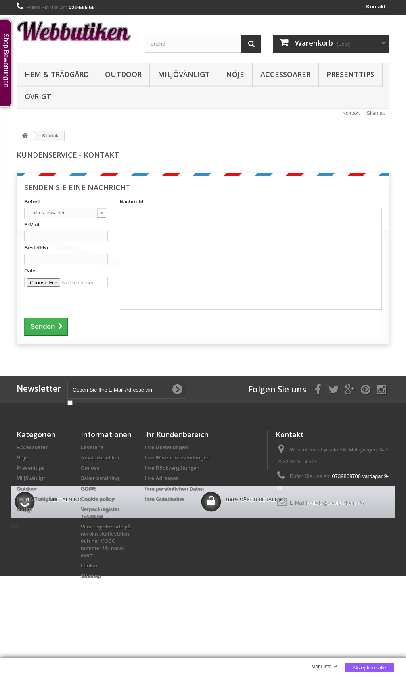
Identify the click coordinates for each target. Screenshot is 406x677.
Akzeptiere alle (369, 668)
